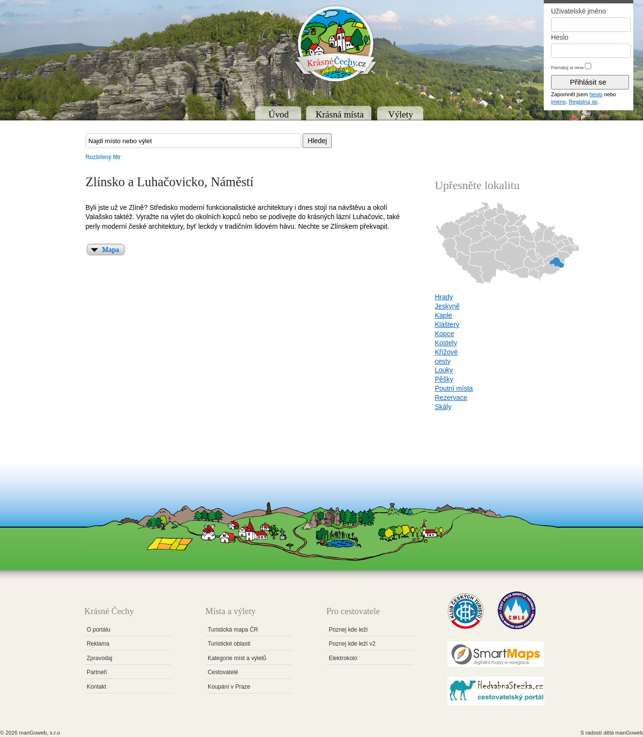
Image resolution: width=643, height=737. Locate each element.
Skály (443, 407)
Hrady (444, 297)
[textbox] (193, 140)
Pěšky (444, 379)
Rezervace (451, 397)
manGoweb (629, 733)
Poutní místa (454, 388)
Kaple (443, 315)
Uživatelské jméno (578, 11)
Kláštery (447, 324)
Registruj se (583, 101)
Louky (444, 370)
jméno (558, 101)
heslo (596, 94)
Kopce (444, 334)
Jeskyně (447, 306)
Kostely (446, 343)
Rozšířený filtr (103, 157)
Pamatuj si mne (567, 67)
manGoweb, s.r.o (39, 733)
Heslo (559, 37)
